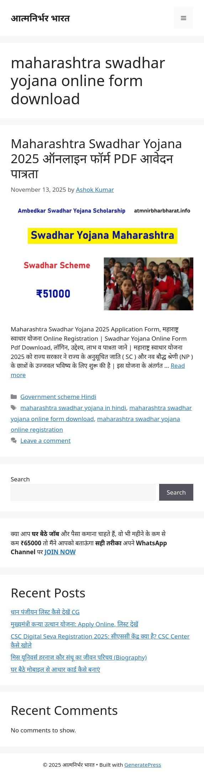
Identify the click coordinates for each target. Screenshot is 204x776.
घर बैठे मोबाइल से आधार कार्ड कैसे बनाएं (55, 669)
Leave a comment (45, 440)
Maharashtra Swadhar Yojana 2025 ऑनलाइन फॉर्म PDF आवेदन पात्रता (96, 158)
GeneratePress (142, 764)
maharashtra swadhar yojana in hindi (73, 408)
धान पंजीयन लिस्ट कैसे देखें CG (45, 612)
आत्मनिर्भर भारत (40, 18)
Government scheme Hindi (58, 396)
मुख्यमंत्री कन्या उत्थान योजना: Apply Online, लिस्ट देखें (74, 624)
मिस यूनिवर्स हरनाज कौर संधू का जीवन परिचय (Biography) (79, 657)
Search (20, 479)
